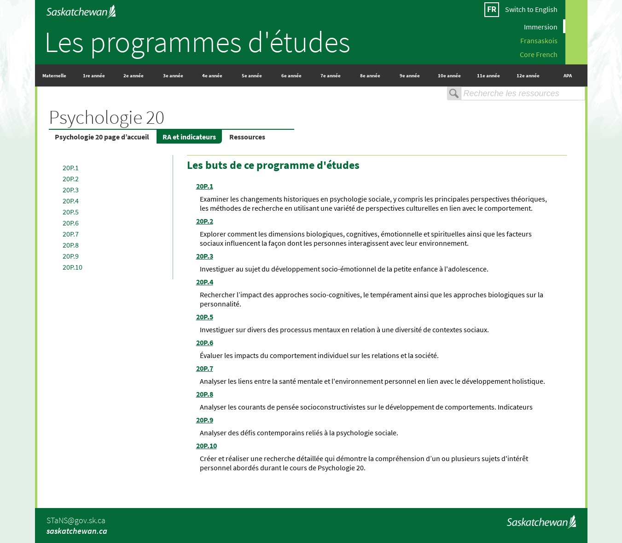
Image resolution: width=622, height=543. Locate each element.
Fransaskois (539, 40)
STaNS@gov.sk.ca (76, 520)
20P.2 (71, 178)
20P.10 (72, 267)
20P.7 (71, 233)
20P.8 (71, 244)
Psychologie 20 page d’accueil (102, 136)
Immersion (541, 26)
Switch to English (531, 9)
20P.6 (71, 222)
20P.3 (71, 189)
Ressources (247, 136)
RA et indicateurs (189, 136)
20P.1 (71, 167)
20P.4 (71, 200)
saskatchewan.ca (77, 531)
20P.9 (71, 255)
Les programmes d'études (197, 41)
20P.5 (71, 211)
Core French (539, 54)
